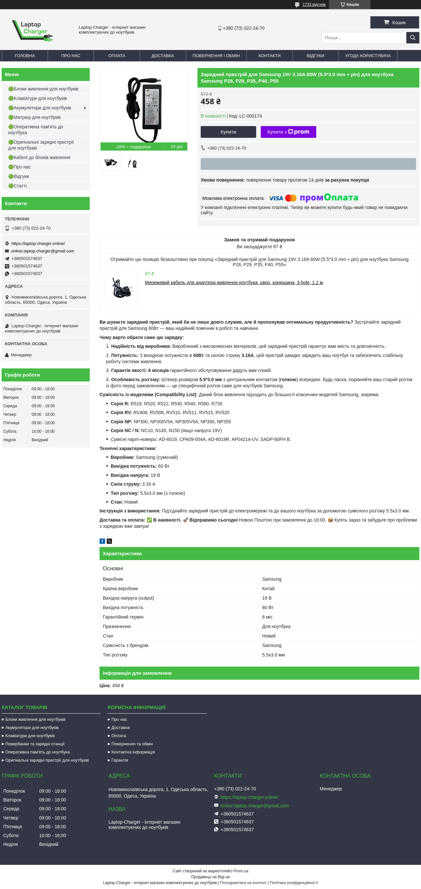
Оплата (116, 55)
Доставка (163, 55)
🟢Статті (17, 185)
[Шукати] (412, 37)
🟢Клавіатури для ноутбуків (37, 98)
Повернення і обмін (216, 55)
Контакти (269, 55)
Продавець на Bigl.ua (210, 877)
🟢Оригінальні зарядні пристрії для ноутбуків (41, 145)
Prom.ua (241, 871)
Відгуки (315, 55)
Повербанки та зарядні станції (35, 743)
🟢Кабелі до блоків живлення (39, 157)
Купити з (288, 132)
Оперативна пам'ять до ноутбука (37, 752)
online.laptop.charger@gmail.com (42, 251)
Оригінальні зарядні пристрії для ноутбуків (47, 760)
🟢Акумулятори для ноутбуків (39, 107)
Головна (25, 55)
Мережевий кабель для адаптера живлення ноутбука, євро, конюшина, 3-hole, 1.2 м (234, 282)
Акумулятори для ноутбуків (32, 727)
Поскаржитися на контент (243, 883)
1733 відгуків (314, 4)
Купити (228, 132)
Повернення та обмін (132, 743)
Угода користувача (368, 55)
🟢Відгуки (18, 176)
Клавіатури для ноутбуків (30, 735)
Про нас (71, 55)
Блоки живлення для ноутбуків (35, 719)
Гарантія (119, 760)
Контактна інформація (133, 752)
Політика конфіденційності (294, 883)
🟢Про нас (19, 167)
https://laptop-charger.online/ (38, 243)
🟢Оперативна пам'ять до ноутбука (35, 129)
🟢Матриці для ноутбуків (34, 117)
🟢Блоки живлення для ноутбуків (43, 88)
